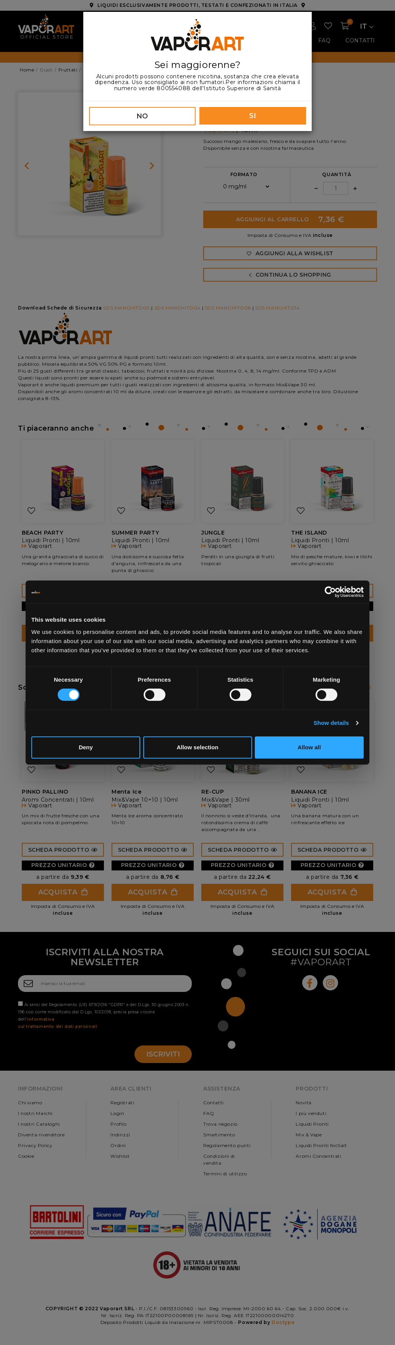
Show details (331, 722)
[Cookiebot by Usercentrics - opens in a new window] (330, 592)
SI (252, 116)
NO (142, 116)
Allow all (309, 747)
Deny (86, 747)
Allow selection (197, 747)
